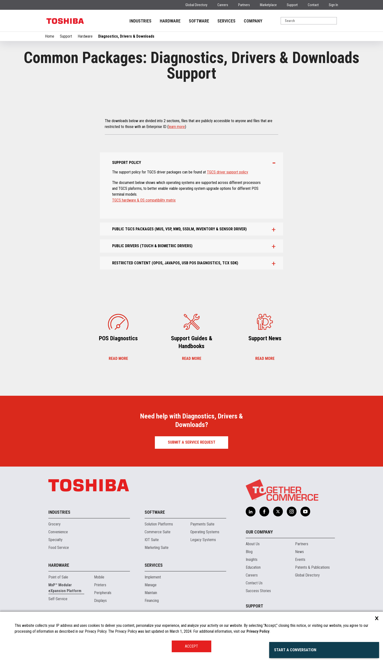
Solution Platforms (159, 524)
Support (292, 5)
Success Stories (258, 590)
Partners (244, 5)
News (299, 551)
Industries (59, 512)
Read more (118, 359)
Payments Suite (202, 524)
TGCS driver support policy (227, 172)
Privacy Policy (257, 631)
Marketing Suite (157, 547)
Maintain (151, 592)
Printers (100, 585)
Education (253, 567)
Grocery (54, 524)
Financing (152, 600)
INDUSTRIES (140, 20)
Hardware (85, 36)
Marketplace (268, 5)
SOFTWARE (199, 20)
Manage (151, 585)
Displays (100, 600)
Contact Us (254, 583)
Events (300, 559)
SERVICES (226, 20)
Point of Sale (58, 577)
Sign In (333, 5)
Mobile (99, 577)
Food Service (58, 547)
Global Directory (196, 5)
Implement (153, 577)
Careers (222, 5)
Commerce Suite (157, 532)
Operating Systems (204, 532)
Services (154, 565)
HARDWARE (170, 20)
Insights (251, 559)
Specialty (55, 539)
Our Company (259, 531)
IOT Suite (152, 539)
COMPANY (253, 20)
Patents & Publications (312, 567)
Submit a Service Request (191, 442)
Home (49, 36)
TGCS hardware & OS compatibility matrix (144, 200)
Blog (249, 551)
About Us (253, 544)
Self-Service (57, 599)
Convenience (58, 532)
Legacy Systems (203, 539)
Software (155, 512)
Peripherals (102, 592)
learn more (177, 126)
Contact (313, 5)
